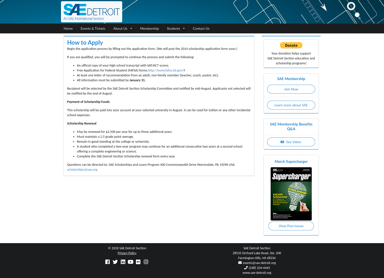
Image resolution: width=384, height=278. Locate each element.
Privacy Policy (127, 253)
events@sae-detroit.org (259, 263)
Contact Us (201, 28)
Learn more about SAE (291, 105)
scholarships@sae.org (82, 169)
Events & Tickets (93, 28)
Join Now (291, 89)
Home (68, 28)
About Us (122, 28)
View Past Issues (291, 226)
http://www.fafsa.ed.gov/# (166, 70)
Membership (149, 28)
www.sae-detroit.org (256, 273)
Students (176, 28)
